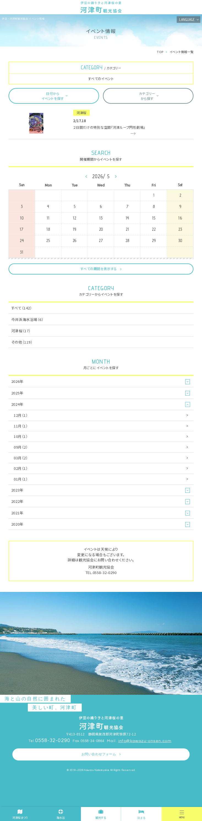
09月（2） (21, 447)
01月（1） (21, 479)
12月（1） (21, 415)
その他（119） (21, 342)
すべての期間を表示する (98, 268)
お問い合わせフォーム (98, 754)
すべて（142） (21, 308)
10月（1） (21, 436)
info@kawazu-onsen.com (144, 741)
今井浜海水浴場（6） (27, 319)
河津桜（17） (21, 330)
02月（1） (21, 468)
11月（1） (21, 426)
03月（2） (21, 457)
